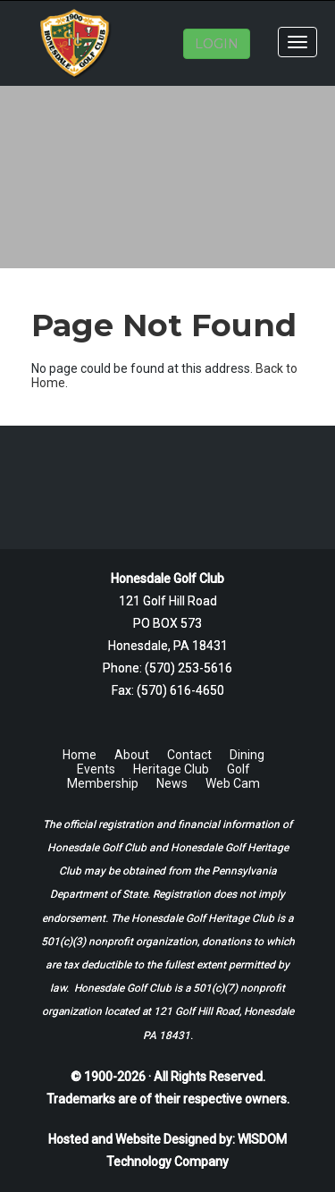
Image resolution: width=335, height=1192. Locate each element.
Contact (189, 755)
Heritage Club (171, 769)
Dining (247, 755)
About (131, 755)
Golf (238, 769)
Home (79, 755)
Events (96, 769)
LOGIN (217, 44)
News (172, 783)
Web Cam (232, 783)
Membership (102, 783)
